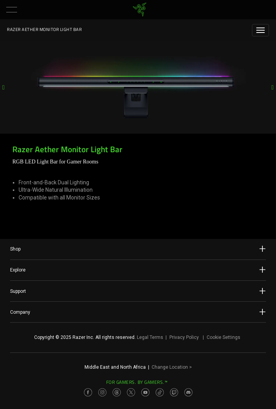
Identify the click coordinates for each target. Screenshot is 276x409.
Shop (138, 249)
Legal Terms (150, 337)
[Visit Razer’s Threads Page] (116, 392)
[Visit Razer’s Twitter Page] (131, 392)
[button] (11, 9)
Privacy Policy (184, 337)
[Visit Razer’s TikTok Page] (159, 392)
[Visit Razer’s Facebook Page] (88, 392)
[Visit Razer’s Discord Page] (188, 392)
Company (138, 312)
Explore (138, 269)
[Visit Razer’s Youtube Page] (145, 392)
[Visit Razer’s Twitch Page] (174, 392)
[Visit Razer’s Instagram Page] (102, 392)
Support (138, 291)
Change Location (172, 367)
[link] (140, 10)
